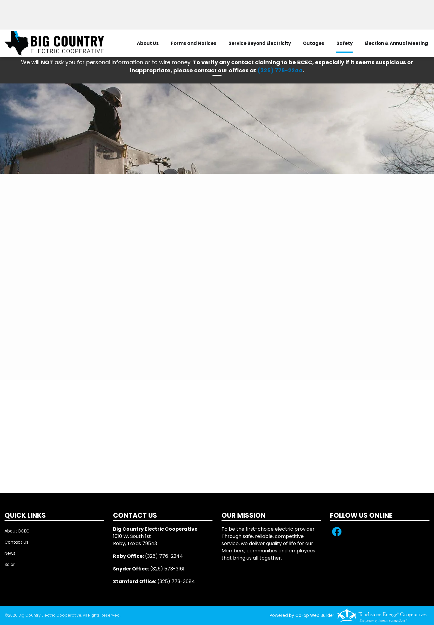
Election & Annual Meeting (396, 43)
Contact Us (16, 542)
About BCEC (17, 531)
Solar (10, 564)
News (10, 553)
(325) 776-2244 (280, 70)
